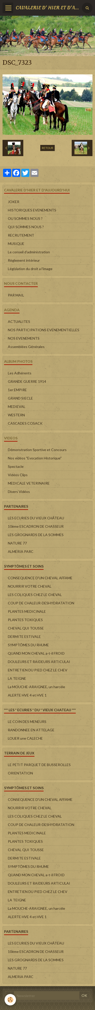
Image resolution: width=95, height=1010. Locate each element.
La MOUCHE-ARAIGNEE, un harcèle (36, 687)
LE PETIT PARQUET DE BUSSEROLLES (39, 765)
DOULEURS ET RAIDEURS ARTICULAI (39, 661)
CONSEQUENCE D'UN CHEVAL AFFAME (40, 578)
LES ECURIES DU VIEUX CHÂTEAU (36, 518)
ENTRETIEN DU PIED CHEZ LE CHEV (37, 670)
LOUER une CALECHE (25, 738)
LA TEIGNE (17, 678)
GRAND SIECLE (20, 398)
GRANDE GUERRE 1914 (27, 381)
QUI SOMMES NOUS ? (26, 227)
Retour (47, 148)
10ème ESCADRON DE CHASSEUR (36, 526)
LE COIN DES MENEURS (27, 721)
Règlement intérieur (24, 260)
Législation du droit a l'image (30, 269)
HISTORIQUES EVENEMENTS (32, 210)
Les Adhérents (19, 373)
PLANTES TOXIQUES (25, 620)
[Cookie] (10, 999)
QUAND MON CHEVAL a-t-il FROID (36, 653)
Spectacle (16, 466)
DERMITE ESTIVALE (24, 636)
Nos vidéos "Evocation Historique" (35, 458)
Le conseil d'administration (29, 252)
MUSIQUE (16, 243)
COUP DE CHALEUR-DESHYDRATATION (41, 603)
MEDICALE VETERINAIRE (29, 483)
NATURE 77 (17, 543)
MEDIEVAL (16, 406)
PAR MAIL (16, 295)
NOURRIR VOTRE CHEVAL (29, 586)
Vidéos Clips (18, 475)
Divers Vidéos (19, 491)
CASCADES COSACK (25, 423)
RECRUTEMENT (21, 235)
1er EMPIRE (17, 390)
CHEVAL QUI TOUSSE (26, 628)
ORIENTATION (20, 773)
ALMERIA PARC (20, 551)
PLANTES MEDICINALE (27, 611)
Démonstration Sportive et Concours (37, 450)
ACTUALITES (19, 321)
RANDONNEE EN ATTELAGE (31, 730)
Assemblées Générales (26, 346)
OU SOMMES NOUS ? (25, 218)
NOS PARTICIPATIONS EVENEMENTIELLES (43, 330)
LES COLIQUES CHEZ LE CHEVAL (35, 594)
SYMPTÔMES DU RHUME (28, 645)
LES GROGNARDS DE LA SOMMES (36, 535)
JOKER (13, 202)
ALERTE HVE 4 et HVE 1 (27, 695)
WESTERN (16, 415)
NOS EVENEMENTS (24, 338)
